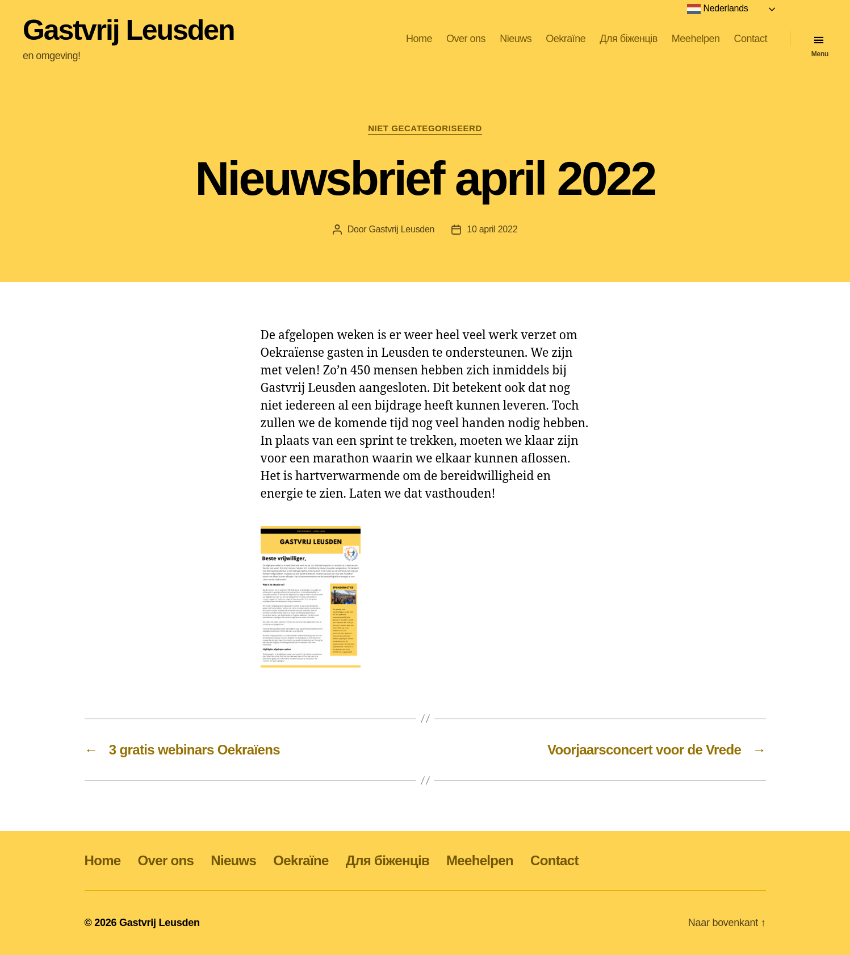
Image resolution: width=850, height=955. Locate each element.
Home (419, 38)
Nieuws (515, 38)
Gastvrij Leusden (128, 30)
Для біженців (629, 38)
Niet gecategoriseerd (425, 128)
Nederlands (717, 9)
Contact (750, 38)
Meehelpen (696, 38)
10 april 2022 (492, 229)
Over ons (465, 38)
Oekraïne (565, 38)
